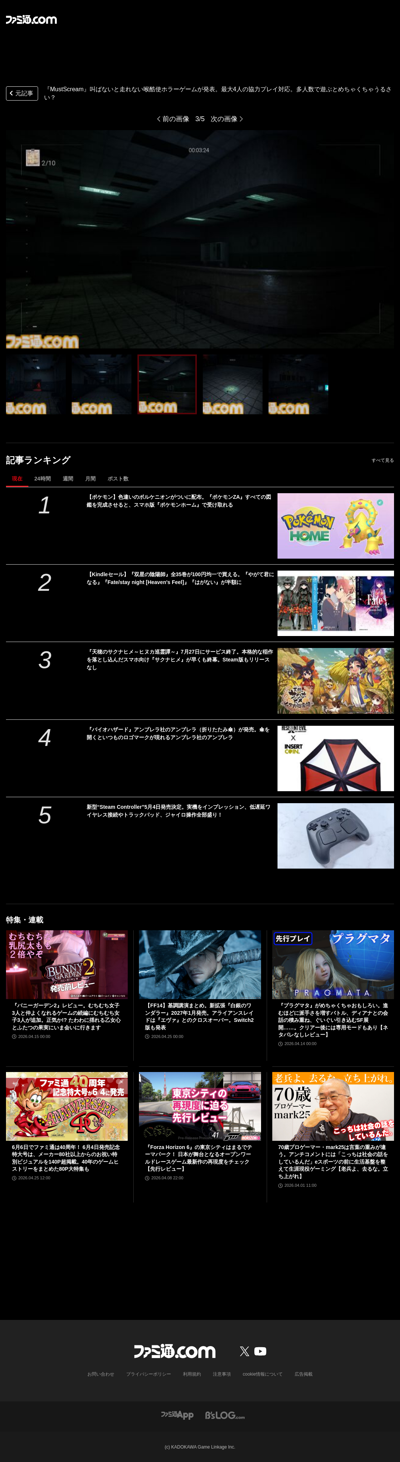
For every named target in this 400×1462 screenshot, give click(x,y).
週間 (68, 479)
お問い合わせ (100, 1374)
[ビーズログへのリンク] (225, 1415)
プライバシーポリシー (148, 1374)
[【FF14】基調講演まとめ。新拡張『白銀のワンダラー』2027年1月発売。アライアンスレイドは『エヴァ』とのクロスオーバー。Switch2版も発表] (200, 964)
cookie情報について (263, 1374)
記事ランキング (38, 460)
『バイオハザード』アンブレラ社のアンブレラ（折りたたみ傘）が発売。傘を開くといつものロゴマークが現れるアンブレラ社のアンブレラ (178, 733)
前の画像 (175, 119)
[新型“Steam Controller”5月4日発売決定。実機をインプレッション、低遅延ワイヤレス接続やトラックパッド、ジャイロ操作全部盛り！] (335, 836)
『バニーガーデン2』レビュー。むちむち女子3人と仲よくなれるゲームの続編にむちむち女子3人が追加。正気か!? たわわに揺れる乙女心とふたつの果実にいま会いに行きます (66, 1016)
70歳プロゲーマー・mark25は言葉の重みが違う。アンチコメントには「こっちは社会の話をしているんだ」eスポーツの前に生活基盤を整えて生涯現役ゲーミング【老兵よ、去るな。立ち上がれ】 (333, 1161)
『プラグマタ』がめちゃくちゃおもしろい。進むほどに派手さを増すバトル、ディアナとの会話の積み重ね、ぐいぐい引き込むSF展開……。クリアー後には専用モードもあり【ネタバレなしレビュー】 (333, 1020)
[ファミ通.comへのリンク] (31, 19)
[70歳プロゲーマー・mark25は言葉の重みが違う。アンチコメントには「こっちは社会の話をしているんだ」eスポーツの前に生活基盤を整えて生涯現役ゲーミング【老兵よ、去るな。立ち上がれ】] (333, 1106)
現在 (17, 479)
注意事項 (222, 1374)
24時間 (42, 479)
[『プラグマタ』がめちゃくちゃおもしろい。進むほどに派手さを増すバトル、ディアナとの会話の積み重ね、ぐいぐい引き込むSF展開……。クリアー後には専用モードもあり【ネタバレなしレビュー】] (333, 964)
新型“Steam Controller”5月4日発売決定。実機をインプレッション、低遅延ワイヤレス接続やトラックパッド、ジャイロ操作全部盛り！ (178, 811)
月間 (90, 479)
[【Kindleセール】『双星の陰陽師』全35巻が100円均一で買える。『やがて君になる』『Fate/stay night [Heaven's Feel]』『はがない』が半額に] (335, 603)
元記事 (20, 94)
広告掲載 (304, 1374)
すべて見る (383, 460)
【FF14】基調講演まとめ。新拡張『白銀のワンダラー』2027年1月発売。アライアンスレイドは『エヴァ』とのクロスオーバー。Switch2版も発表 (199, 1016)
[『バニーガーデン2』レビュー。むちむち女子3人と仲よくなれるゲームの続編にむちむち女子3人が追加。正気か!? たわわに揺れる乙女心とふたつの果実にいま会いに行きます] (67, 964)
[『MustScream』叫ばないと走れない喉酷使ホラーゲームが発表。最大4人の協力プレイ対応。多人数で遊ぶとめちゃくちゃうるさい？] (36, 384)
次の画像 (224, 119)
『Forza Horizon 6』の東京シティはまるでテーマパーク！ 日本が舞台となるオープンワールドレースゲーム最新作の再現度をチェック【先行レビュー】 (198, 1158)
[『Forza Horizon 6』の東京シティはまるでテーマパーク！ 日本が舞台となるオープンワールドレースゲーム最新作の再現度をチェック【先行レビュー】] (200, 1106)
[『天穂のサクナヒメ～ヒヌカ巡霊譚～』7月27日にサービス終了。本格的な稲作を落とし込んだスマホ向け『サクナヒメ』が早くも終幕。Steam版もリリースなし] (335, 680)
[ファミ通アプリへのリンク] (177, 1415)
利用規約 (192, 1374)
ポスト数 (118, 479)
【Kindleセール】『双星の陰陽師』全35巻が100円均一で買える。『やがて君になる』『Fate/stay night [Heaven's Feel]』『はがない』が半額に (180, 578)
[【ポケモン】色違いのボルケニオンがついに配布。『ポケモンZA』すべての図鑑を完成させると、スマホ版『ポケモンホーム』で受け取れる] (335, 526)
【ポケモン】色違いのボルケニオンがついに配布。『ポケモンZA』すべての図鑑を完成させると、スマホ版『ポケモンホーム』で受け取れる (179, 501)
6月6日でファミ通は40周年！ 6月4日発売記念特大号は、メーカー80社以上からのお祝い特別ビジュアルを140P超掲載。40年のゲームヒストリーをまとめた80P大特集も (66, 1158)
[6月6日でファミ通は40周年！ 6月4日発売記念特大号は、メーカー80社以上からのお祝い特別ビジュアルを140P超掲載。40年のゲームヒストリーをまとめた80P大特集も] (67, 1106)
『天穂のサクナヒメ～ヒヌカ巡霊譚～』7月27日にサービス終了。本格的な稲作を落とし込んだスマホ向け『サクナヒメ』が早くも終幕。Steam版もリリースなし (180, 659)
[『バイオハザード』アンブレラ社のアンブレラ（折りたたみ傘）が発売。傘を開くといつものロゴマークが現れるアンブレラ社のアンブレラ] (335, 758)
